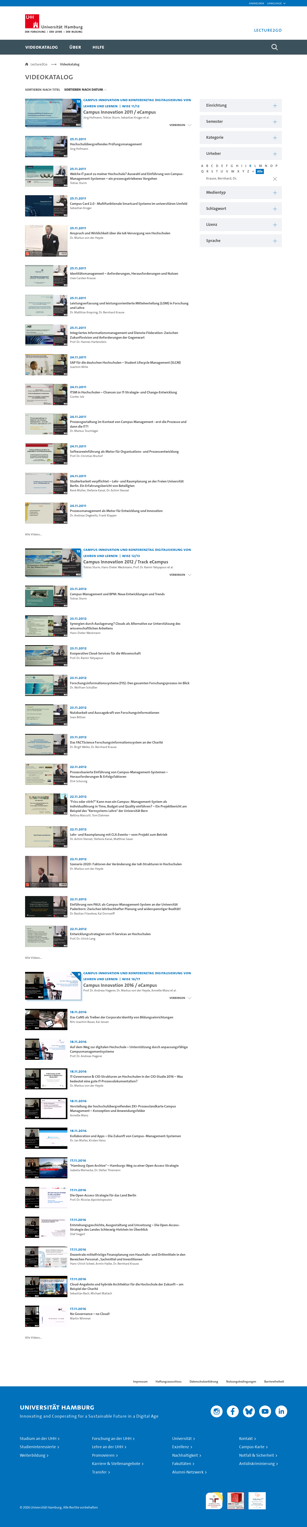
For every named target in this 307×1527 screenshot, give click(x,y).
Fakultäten (181, 1463)
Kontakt (246, 1438)
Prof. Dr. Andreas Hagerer (99, 990)
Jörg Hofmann (92, 118)
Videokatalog (70, 64)
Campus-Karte (251, 1447)
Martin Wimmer (80, 1318)
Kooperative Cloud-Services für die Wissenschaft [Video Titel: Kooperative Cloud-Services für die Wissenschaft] (105, 653)
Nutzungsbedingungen (241, 1381)
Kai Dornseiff (106, 914)
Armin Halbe (104, 1264)
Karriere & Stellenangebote (116, 1463)
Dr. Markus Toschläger (84, 431)
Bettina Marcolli (80, 815)
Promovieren (103, 1455)
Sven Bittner (78, 717)
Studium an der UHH (38, 1438)
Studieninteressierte (38, 1447)
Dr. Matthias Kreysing (84, 312)
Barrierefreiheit (274, 1381)
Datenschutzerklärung (204, 1381)
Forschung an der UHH (111, 1438)
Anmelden (256, 3)
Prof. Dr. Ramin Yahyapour (150, 567)
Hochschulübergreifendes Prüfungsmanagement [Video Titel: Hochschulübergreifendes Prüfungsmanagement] (106, 144)
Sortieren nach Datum (83, 89)
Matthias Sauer (123, 839)
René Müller (77, 490)
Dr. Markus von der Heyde (86, 238)
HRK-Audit (256, 1494)
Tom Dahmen (100, 815)
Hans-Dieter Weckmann (116, 567)
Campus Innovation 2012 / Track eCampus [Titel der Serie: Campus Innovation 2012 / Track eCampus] (125, 561)
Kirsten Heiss (97, 1140)
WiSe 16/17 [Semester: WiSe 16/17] (131, 978)
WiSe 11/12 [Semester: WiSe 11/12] (130, 106)
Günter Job (77, 397)
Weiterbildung (32, 1455)
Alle (260, 171)
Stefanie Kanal (96, 490)
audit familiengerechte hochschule (214, 1499)
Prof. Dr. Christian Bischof (86, 456)
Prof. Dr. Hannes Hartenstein (88, 342)
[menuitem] (41, 47)
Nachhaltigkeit (185, 1455)
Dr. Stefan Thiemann (107, 1170)
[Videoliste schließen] (180, 125)
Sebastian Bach (79, 1293)
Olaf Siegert (77, 1234)
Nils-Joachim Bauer (82, 1022)
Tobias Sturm (111, 118)
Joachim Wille (79, 367)
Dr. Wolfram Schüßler (83, 688)
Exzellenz (180, 1447)
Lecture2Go (39, 64)
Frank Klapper (108, 515)
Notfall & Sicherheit (256, 1455)
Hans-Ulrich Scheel (82, 1264)
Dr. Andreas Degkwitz (84, 515)
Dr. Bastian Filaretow (83, 914)
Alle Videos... (33, 534)
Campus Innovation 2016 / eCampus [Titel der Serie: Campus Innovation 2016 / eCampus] (120, 985)
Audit (231, 1494)
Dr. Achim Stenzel (118, 490)
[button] (274, 3)
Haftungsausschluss (169, 1381)
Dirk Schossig (78, 781)
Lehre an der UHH (107, 1447)
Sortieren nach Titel (42, 89)
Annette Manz (160, 990)
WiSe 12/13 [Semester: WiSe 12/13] (131, 555)
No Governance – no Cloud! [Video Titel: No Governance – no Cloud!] (90, 1314)
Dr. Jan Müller (79, 1140)
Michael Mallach (101, 1293)
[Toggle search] (274, 47)
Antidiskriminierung (257, 1463)
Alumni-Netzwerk (187, 1472)
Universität (182, 1438)
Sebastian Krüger (132, 118)
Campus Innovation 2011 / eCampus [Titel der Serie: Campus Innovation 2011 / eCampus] (119, 112)
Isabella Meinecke (81, 1170)
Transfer (99, 1472)
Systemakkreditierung (278, 1494)
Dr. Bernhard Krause (111, 312)
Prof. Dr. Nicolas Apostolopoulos (91, 1200)
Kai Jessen (102, 1022)
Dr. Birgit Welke (80, 747)
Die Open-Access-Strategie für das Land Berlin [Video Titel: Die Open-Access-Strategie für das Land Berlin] (103, 1195)
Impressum (140, 1381)
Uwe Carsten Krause (83, 278)
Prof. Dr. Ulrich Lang (82, 939)
